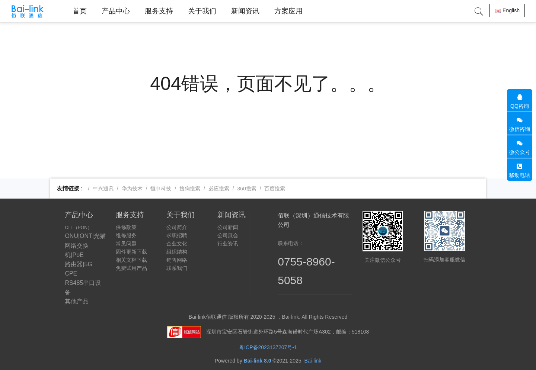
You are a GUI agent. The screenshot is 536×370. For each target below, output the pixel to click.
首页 (80, 11)
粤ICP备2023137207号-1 (268, 347)
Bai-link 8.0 (257, 361)
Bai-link (312, 361)
